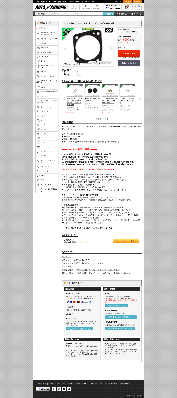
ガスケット (66, 257)
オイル (40, 61)
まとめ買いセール (44, 184)
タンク (40, 142)
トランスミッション (45, 76)
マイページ (135, 13)
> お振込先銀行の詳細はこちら (120, 328)
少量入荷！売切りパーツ (46, 39)
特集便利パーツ (43, 43)
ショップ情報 (85, 8)
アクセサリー (42, 171)
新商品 (40, 28)
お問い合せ (97, 8)
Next (140, 98)
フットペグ (42, 138)
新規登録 (137, 2)
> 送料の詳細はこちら (116, 306)
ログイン (127, 2)
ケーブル (41, 129)
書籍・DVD (42, 176)
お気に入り (123, 13)
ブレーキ (41, 134)
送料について (54, 384)
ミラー (40, 120)
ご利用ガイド (73, 8)
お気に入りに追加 (129, 63)
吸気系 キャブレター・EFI (46, 66)
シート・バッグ (43, 147)
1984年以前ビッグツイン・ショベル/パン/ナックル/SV (98, 270)
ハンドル (41, 116)
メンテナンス (42, 167)
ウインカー (42, 111)
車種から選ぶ (67, 266)
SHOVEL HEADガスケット (84, 260)
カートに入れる (129, 53)
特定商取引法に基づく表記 (106, 384)
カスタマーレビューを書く (125, 241)
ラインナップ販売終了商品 (46, 190)
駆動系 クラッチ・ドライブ (46, 82)
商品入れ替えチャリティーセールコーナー (46, 33)
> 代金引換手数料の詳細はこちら (121, 317)
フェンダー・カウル (45, 151)
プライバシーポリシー (84, 384)
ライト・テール (43, 107)
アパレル (41, 180)
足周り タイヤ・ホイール (46, 92)
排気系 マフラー (43, 87)
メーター (41, 125)
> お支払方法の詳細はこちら (79, 329)
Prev (64, 98)
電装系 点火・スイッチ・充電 (46, 101)
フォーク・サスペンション (46, 161)
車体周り (41, 156)
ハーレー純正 (42, 57)
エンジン (101, 263)
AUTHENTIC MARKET (45, 52)
